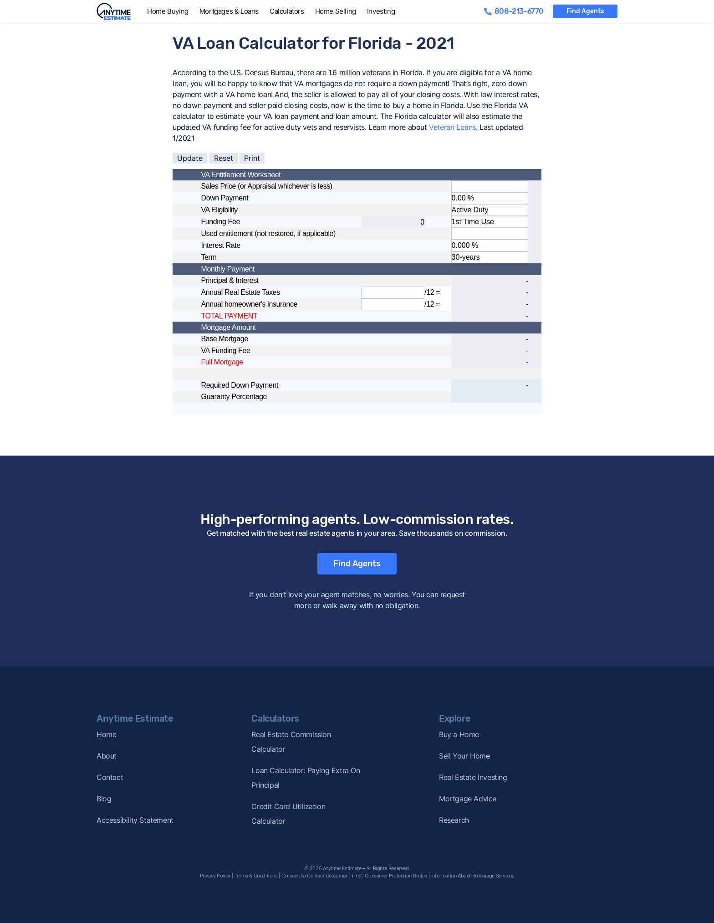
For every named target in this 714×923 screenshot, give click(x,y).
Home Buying (168, 11)
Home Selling (335, 11)
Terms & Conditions (256, 875)
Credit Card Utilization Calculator (288, 814)
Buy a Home (459, 734)
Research (454, 820)
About (107, 755)
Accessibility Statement (135, 820)
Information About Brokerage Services (473, 875)
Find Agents (585, 11)
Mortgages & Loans (229, 11)
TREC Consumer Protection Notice (389, 875)
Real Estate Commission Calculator (291, 742)
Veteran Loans (452, 127)
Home (106, 734)
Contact (110, 777)
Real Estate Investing (473, 777)
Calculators (287, 11)
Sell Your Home (464, 755)
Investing (381, 11)
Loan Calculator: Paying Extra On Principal (305, 778)
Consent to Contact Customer (314, 875)
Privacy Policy (215, 875)
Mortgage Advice (467, 798)
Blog (104, 798)
